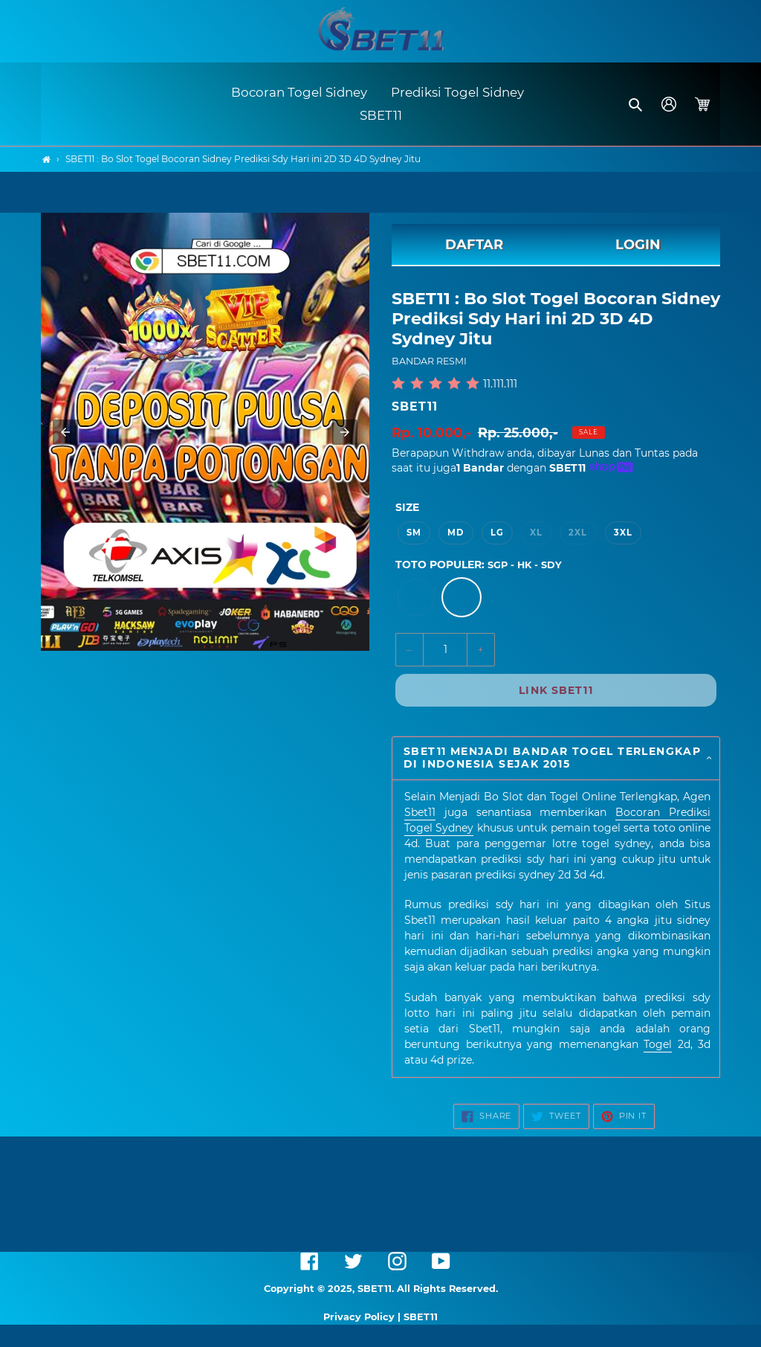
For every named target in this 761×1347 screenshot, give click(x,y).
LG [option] (497, 532)
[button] (636, 104)
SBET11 (415, 406)
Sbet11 (419, 812)
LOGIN (638, 245)
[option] (416, 597)
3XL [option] (623, 532)
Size (407, 507)
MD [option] (455, 532)
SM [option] (414, 532)
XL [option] (536, 532)
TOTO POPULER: (478, 564)
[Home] (46, 159)
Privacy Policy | (363, 1316)
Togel (658, 1044)
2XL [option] (578, 532)
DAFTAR (474, 245)
